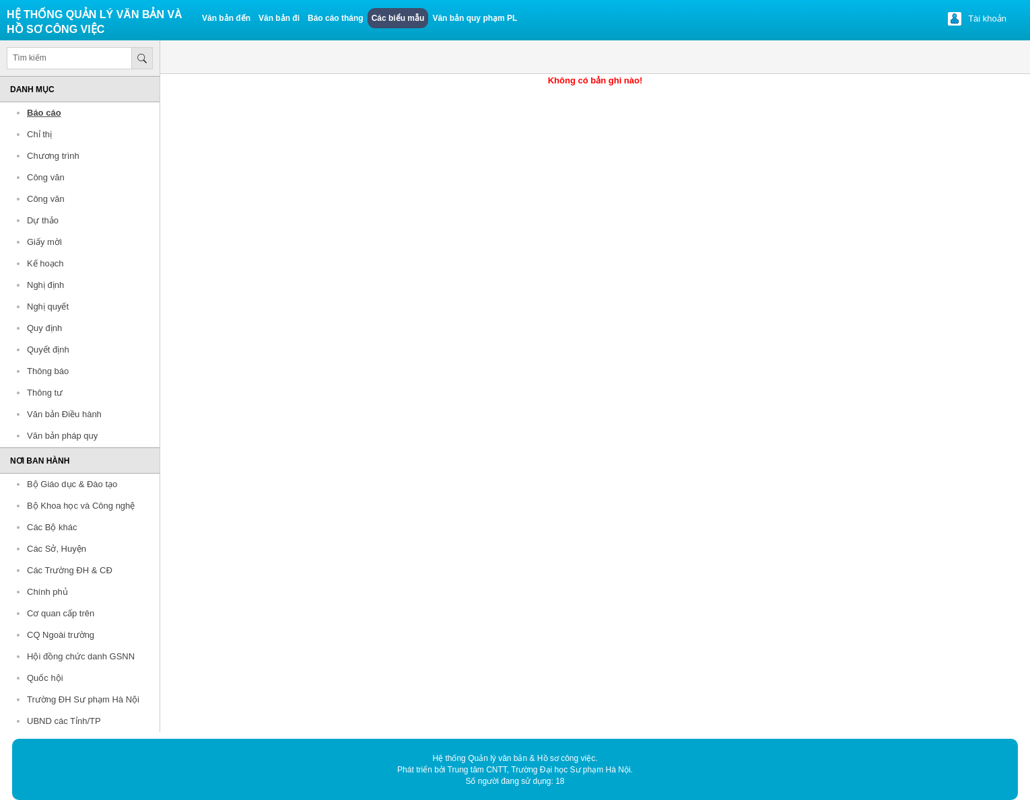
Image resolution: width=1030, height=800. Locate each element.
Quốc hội (45, 678)
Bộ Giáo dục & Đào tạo (72, 484)
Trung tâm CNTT (477, 769)
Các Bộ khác (52, 527)
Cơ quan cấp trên (60, 613)
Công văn (46, 177)
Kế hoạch (45, 263)
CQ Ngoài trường (60, 635)
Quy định (44, 328)
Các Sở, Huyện (56, 549)
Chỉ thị (39, 134)
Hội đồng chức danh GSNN (81, 656)
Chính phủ (47, 592)
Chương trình (53, 156)
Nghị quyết (48, 306)
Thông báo (48, 371)
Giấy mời (44, 242)
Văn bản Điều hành (64, 414)
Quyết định (48, 349)
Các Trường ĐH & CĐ (69, 570)
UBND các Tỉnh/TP (64, 721)
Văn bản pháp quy (62, 436)
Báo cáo (44, 113)
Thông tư (45, 393)
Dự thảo (43, 220)
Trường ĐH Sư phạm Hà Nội (83, 699)
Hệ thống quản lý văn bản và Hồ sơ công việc (94, 22)
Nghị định (45, 285)
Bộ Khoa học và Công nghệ (81, 506)
